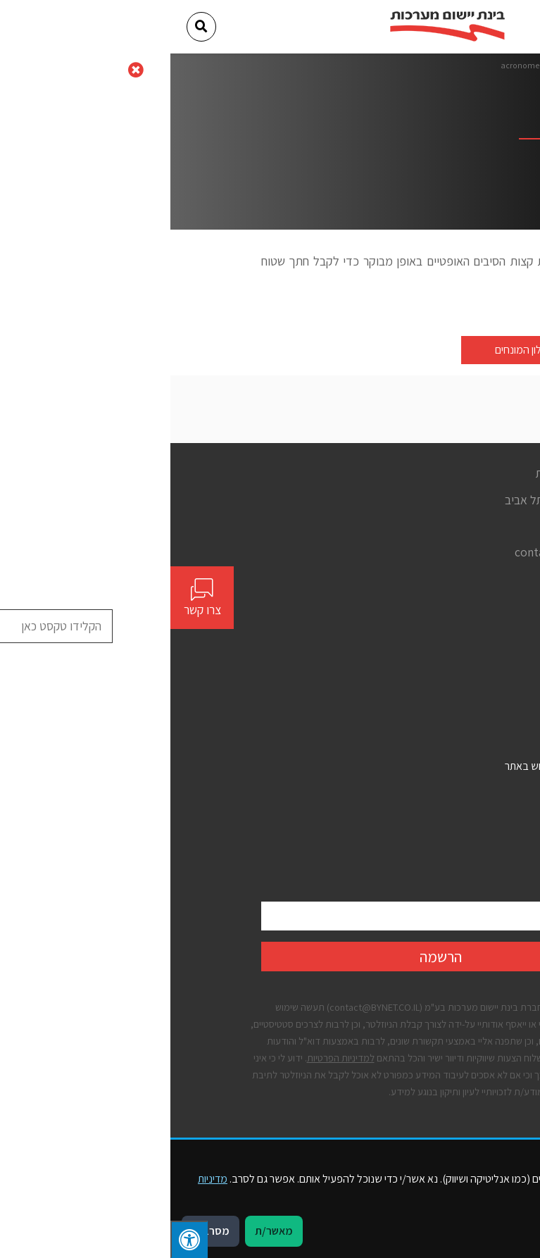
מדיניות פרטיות (420, 815)
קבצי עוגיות (427, 840)
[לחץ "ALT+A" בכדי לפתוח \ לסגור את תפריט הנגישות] (18, 1239)
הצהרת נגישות (420, 790)
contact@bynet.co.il (397, 551)
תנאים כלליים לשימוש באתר (392, 766)
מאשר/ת (103, 1230)
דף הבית (425, 65)
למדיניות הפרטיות (170, 1057)
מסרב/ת (40, 1230)
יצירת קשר (429, 692)
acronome (349, 65)
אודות (438, 642)
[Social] (444, 578)
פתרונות (433, 668)
